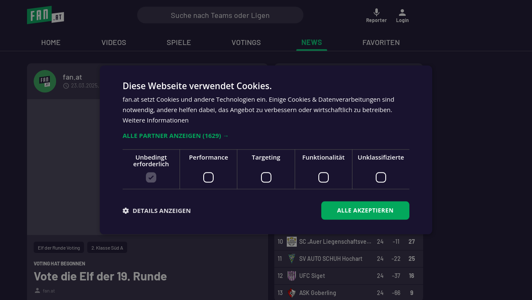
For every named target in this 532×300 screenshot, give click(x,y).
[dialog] (266, 150)
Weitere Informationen (156, 120)
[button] (266, 135)
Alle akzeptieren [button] (365, 210)
